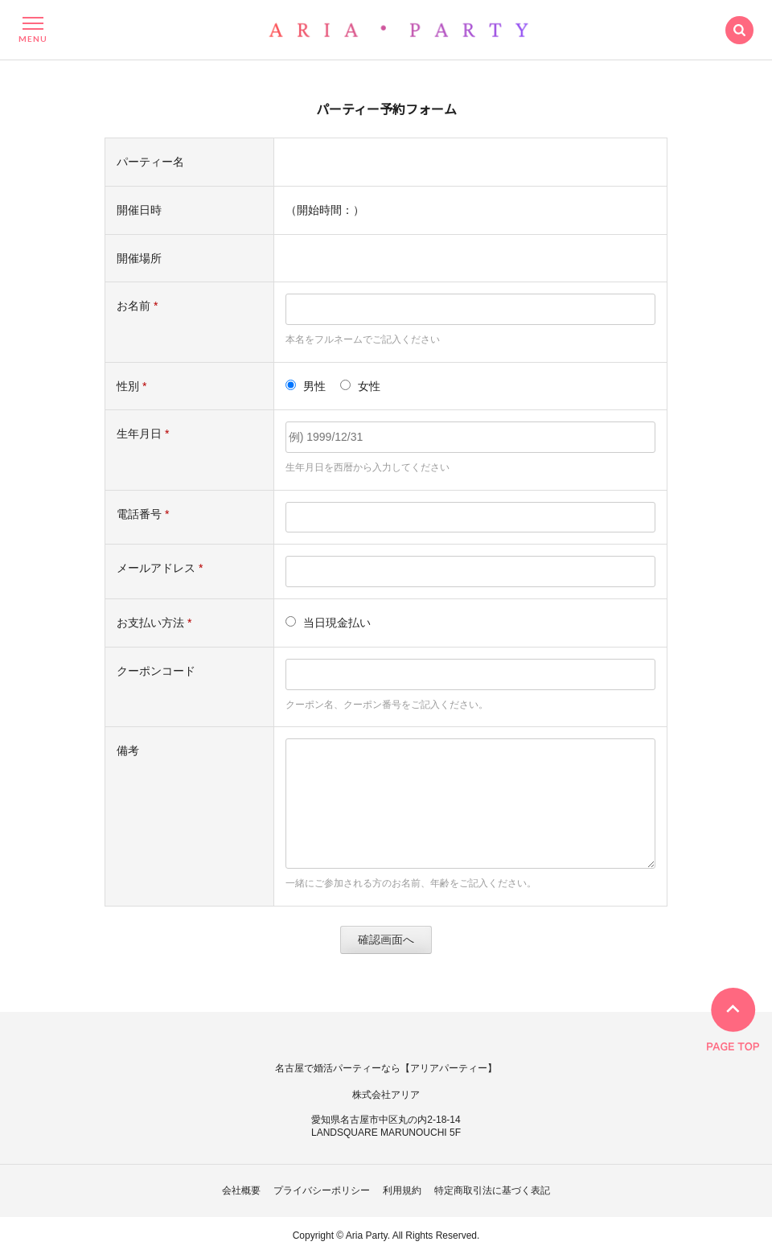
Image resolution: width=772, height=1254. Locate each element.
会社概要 (241, 1190)
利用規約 (402, 1190)
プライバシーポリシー (321, 1190)
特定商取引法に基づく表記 (492, 1190)
